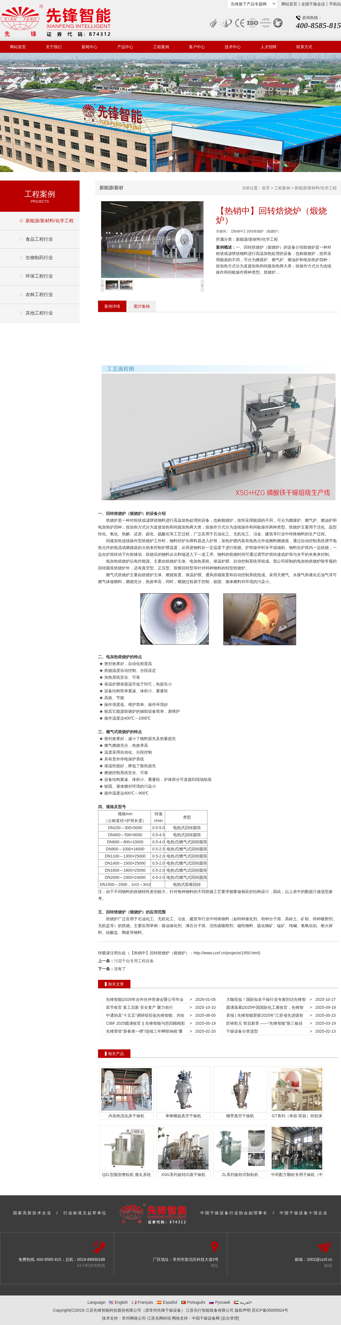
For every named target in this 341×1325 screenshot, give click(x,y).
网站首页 (289, 4)
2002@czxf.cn (319, 1259)
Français (142, 1302)
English (118, 1302)
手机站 (335, 4)
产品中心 (125, 47)
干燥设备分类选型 (241, 1031)
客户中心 (197, 47)
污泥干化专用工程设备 (134, 961)
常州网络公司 (134, 1318)
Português (193, 1302)
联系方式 (304, 47)
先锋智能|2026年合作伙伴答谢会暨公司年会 (144, 999)
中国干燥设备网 (206, 1318)
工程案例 (161, 47)
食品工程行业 (39, 239)
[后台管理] (230, 1318)
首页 (266, 188)
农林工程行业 (39, 294)
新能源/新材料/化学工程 (50, 220)
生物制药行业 (39, 257)
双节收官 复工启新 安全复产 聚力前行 (138, 1007)
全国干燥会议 (313, 4)
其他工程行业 (39, 313)
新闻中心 (89, 47)
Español (167, 1302)
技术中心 (233, 47)
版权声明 (243, 1310)
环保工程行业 (39, 276)
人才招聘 (268, 47)
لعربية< (243, 1302)
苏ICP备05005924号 (270, 1310)
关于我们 (54, 47)
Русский (219, 1302)
